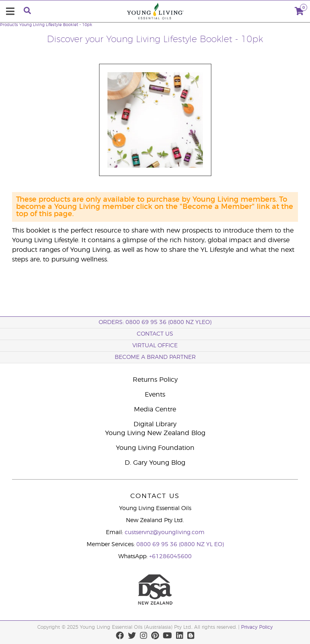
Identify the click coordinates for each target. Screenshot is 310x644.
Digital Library (155, 424)
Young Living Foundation (155, 448)
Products (9, 25)
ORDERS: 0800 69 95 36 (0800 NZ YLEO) (155, 322)
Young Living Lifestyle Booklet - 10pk (55, 25)
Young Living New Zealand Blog (155, 433)
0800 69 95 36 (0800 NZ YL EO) (180, 544)
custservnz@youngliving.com (165, 532)
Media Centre (155, 409)
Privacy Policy (257, 627)
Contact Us (155, 334)
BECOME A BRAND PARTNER (155, 357)
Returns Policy (155, 380)
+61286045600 (170, 556)
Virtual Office (155, 345)
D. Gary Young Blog (155, 463)
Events (155, 394)
